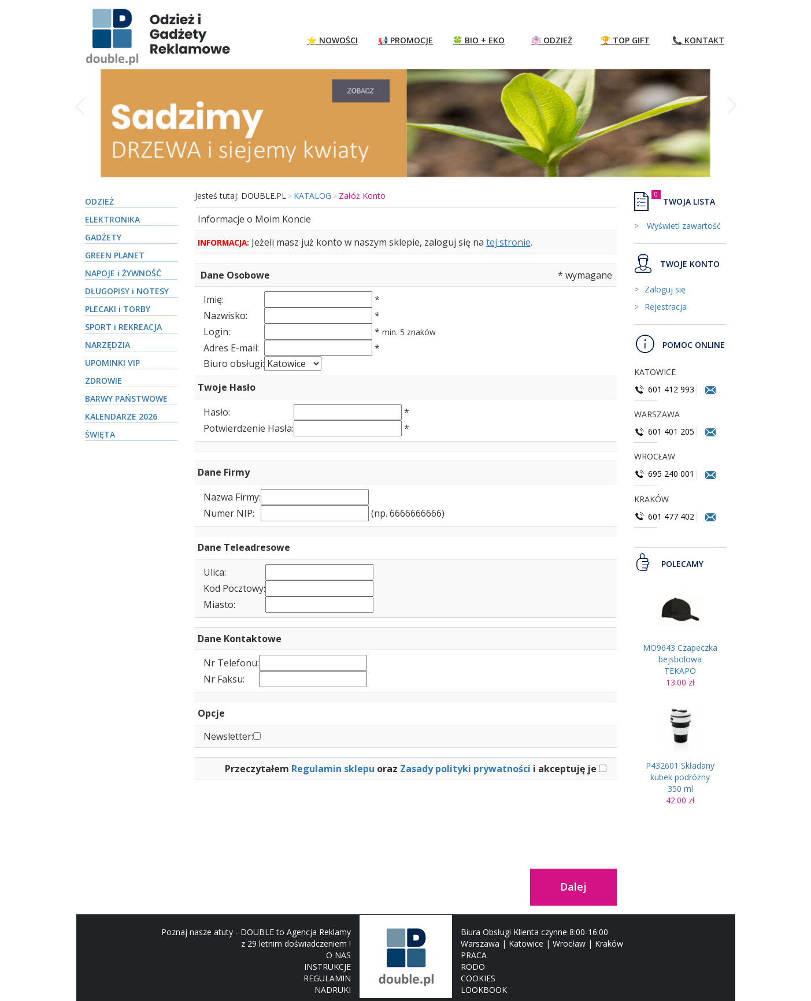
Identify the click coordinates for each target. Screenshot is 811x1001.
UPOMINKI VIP (112, 362)
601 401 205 (664, 431)
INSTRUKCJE (327, 966)
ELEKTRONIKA (112, 219)
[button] (81, 129)
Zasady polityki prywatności (465, 768)
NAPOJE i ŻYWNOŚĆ (123, 273)
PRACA (474, 955)
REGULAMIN (327, 978)
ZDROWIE (103, 380)
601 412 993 (664, 389)
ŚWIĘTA (100, 434)
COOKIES (478, 978)
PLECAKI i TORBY (117, 308)
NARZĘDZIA (107, 344)
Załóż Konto (362, 195)
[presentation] (283, 823)
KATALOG (312, 195)
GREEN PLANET (115, 255)
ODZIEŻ (99, 201)
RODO (473, 966)
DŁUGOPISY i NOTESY (127, 291)
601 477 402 (665, 516)
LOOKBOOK (484, 989)
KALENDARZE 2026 (121, 416)
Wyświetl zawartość (683, 225)
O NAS (338, 955)
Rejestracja (666, 306)
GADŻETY (103, 237)
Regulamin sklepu (333, 768)
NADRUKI (332, 989)
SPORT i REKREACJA (123, 326)
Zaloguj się (665, 289)
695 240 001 (665, 473)
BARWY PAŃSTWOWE (126, 398)
